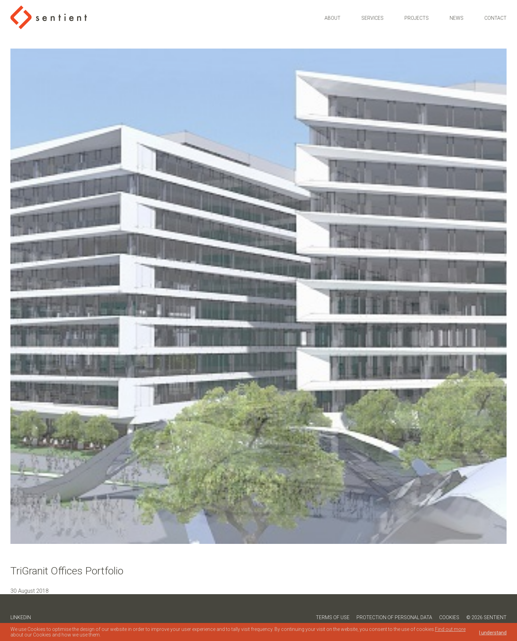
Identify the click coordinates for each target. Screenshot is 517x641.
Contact (495, 18)
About (332, 18)
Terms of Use (333, 617)
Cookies (449, 617)
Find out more (450, 629)
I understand (493, 632)
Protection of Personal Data (394, 617)
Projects (416, 18)
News (456, 18)
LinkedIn (20, 617)
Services (372, 18)
